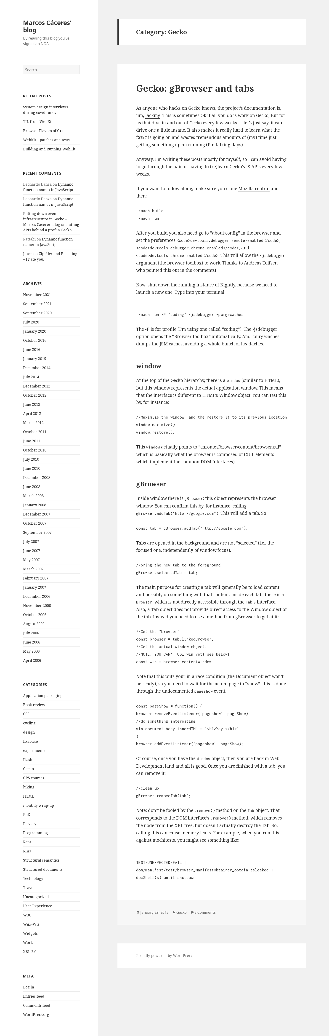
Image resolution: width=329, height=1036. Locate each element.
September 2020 (37, 312)
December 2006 (36, 596)
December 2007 (36, 514)
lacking (152, 115)
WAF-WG (31, 924)
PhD (26, 814)
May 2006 (31, 651)
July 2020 (31, 322)
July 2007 (31, 541)
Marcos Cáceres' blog (47, 26)
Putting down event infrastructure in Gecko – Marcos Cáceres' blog (45, 219)
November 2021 (37, 294)
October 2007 (34, 523)
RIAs (27, 851)
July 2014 (31, 376)
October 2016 (34, 340)
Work (28, 942)
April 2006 (32, 660)
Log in (28, 987)
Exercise (30, 741)
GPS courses (33, 777)
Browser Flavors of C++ (43, 130)
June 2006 (31, 642)
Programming (35, 832)
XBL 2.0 (29, 951)
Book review (34, 704)
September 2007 (37, 532)
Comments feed (36, 1005)
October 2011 (34, 431)
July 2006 (31, 632)
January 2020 (34, 331)
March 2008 (33, 495)
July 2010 (31, 459)
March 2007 (33, 568)
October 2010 (34, 450)
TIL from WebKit (38, 121)
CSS (26, 713)
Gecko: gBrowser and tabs (195, 88)
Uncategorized (36, 896)
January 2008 (34, 504)
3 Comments (205, 912)
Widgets (30, 933)
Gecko (28, 768)
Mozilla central (254, 189)
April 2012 (32, 413)
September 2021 (37, 303)
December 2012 (36, 386)
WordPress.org (36, 1014)
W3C (27, 915)
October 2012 (34, 395)
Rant (27, 841)
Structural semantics (41, 860)
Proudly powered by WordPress (164, 955)
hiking (28, 787)
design (29, 732)
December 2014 (36, 367)
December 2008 (36, 477)
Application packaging (43, 695)
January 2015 (34, 358)
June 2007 (31, 550)
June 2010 (31, 468)
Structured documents (42, 869)
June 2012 (31, 404)
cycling (29, 723)
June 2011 (31, 440)
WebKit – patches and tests (46, 139)
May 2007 (31, 559)
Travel (28, 887)
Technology (33, 878)
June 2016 (31, 349)
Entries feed (33, 996)
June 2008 (31, 486)
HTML (28, 796)
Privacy (29, 823)
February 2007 (35, 578)
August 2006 (34, 623)
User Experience (37, 905)
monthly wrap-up (38, 805)
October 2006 (34, 614)
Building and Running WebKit (49, 149)
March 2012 (33, 422)
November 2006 (37, 605)
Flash (27, 759)
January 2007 (34, 587)
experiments (34, 750)
